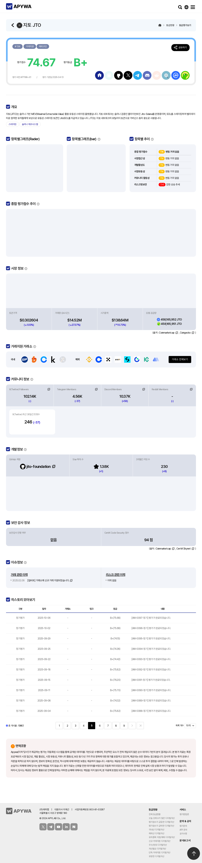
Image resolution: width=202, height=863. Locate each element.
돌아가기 (13, 25)
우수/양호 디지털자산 (158, 845)
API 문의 (183, 829)
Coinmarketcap (166, 332)
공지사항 (183, 833)
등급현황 (153, 809)
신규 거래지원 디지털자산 (159, 841)
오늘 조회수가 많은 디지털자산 (162, 818)
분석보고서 (185, 840)
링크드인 (66, 826)
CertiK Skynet (183, 548)
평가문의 (183, 826)
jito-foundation (35, 466)
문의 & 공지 (185, 821)
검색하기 (180, 7)
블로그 (74, 826)
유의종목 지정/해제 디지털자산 (162, 837)
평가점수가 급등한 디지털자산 (161, 822)
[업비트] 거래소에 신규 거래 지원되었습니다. (40, 580)
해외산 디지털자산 (156, 833)
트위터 (43, 826)
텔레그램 (50, 826)
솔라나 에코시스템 (30, 124)
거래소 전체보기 (180, 359)
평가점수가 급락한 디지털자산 (161, 825)
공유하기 (182, 47)
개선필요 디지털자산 (157, 848)
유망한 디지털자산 (156, 856)
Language (186, 7)
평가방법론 (184, 814)
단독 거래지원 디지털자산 (159, 852)
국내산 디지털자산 (156, 829)
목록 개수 (180, 725)
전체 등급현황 (155, 814)
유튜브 (58, 826)
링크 (48, 389)
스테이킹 (12, 124)
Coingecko (185, 332)
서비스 (183, 809)
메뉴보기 (193, 7)
